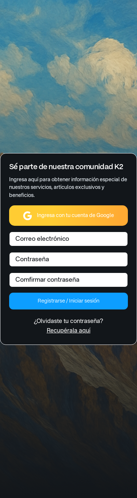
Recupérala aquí (69, 331)
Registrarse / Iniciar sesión (68, 301)
